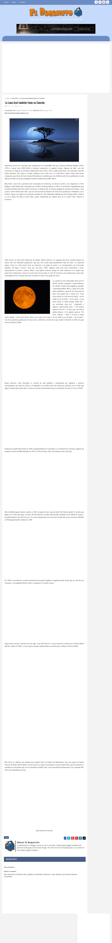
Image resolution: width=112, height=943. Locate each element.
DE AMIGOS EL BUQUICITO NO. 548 (94, 392)
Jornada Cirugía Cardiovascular (93, 387)
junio (85, 404)
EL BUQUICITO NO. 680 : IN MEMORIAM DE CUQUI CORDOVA (98, 277)
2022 (83, 348)
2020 (83, 352)
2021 (83, 350)
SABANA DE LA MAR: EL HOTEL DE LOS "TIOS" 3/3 (98, 268)
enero (85, 415)
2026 (83, 339)
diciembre (87, 366)
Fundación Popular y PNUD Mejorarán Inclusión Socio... (93, 381)
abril (85, 408)
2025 (83, 341)
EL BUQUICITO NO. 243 (96, 285)
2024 (83, 344)
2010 (83, 426)
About (14, 2)
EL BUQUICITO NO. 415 (95, 294)
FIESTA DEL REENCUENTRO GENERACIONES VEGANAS (96, 313)
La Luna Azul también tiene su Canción (93, 398)
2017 (83, 359)
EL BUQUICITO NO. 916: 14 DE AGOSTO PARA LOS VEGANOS (97, 251)
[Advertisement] (57, 52)
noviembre (87, 368)
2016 (83, 361)
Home (6, 2)
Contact (22, 2)
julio (85, 401)
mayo (85, 406)
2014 (83, 417)
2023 (83, 346)
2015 (83, 363)
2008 (83, 430)
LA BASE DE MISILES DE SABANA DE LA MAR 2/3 (98, 242)
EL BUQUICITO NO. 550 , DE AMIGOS (93, 377)
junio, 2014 (48, 111)
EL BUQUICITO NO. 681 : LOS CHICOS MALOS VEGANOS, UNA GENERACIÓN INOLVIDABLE (92, 205)
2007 (83, 432)
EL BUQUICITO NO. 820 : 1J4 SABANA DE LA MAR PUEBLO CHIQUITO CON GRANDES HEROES (97, 323)
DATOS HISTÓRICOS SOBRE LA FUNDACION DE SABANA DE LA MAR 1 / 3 (98, 305)
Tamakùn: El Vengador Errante (93, 389)
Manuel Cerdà (27, 111)
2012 (83, 421)
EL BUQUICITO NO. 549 (91, 385)
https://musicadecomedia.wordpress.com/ (17, 114)
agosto (86, 374)
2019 (83, 354)
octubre (86, 370)
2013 (83, 419)
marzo (85, 410)
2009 (83, 428)
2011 (83, 423)
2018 (83, 357)
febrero (86, 412)
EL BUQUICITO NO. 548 (91, 395)
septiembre (87, 372)
